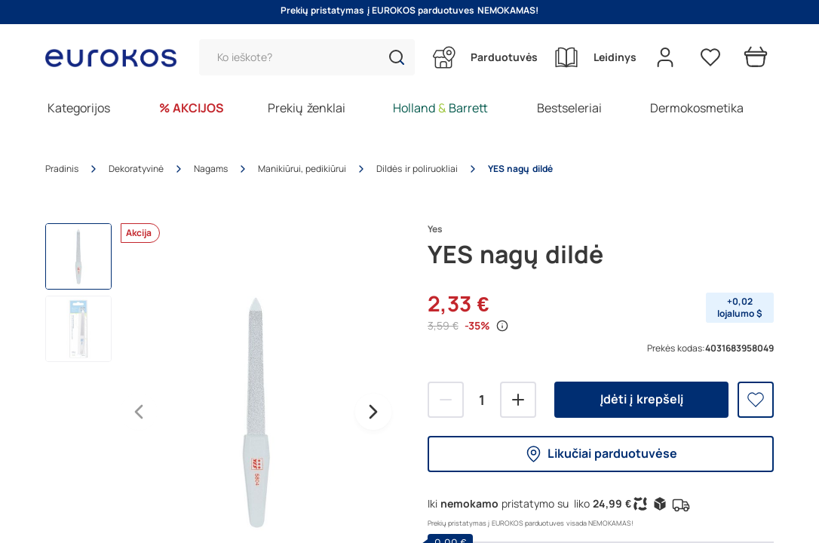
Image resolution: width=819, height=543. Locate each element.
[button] (397, 57)
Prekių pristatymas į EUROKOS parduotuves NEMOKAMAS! (409, 10)
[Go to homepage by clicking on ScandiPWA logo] (117, 57)
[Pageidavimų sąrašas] (710, 57)
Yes (435, 229)
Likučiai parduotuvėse (600, 454)
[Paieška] (307, 57)
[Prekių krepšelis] (756, 57)
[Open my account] (665, 57)
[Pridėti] (518, 400)
